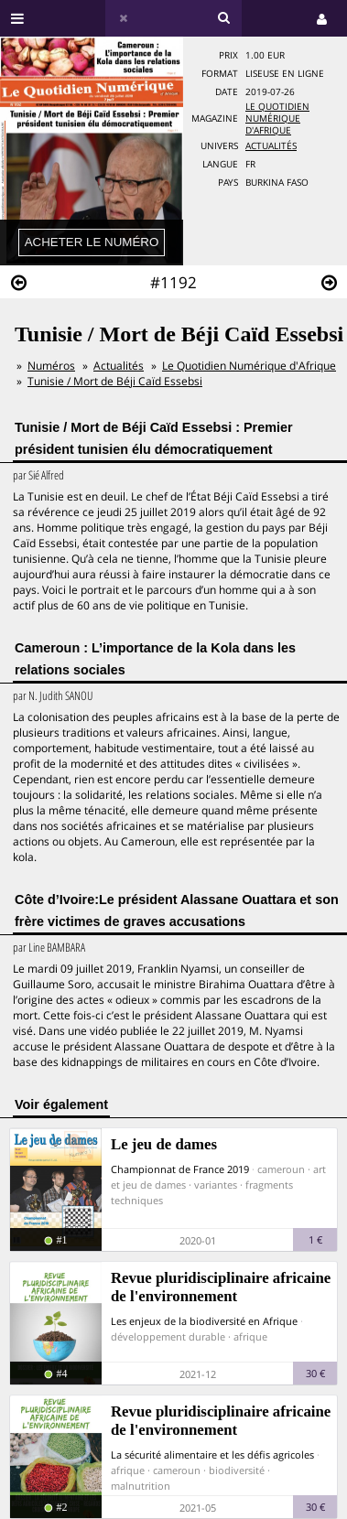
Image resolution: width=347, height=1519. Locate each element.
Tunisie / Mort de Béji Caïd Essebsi (114, 381)
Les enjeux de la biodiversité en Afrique (204, 1321)
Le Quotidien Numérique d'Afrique (277, 118)
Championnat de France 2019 (180, 1169)
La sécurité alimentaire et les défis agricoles (212, 1454)
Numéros (51, 365)
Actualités (271, 146)
